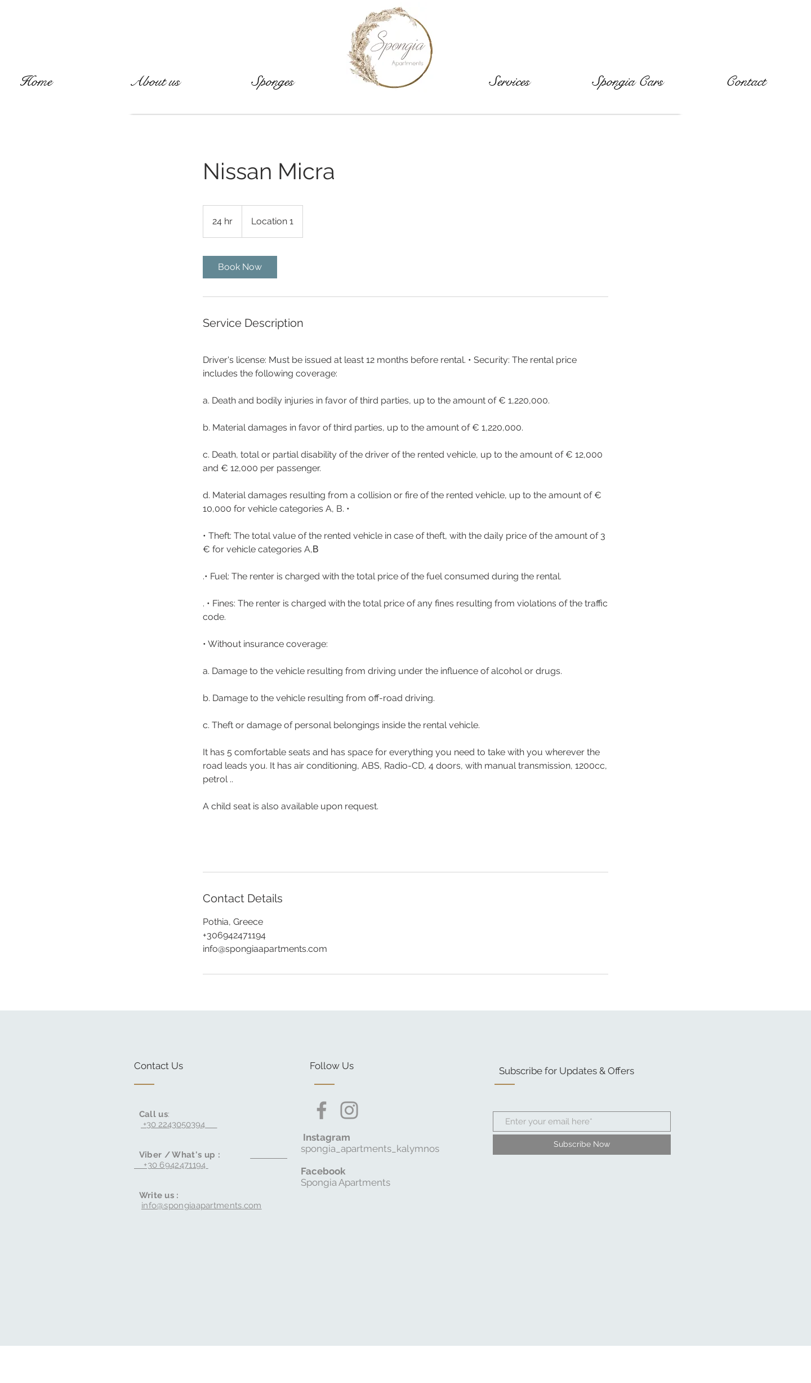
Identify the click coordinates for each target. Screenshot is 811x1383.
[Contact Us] (176, 1066)
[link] (240, 267)
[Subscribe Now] (582, 1144)
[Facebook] (321, 1110)
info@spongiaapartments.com (201, 1205)
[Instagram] (349, 1110)
